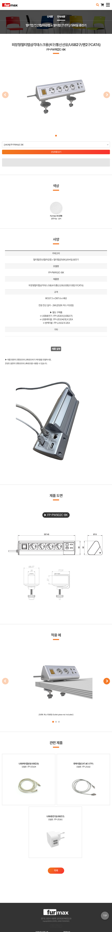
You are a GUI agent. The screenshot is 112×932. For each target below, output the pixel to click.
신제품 (50, 16)
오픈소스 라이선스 (56, 926)
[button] (56, 136)
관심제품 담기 (56, 152)
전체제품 (61, 16)
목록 (56, 870)
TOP (105, 915)
